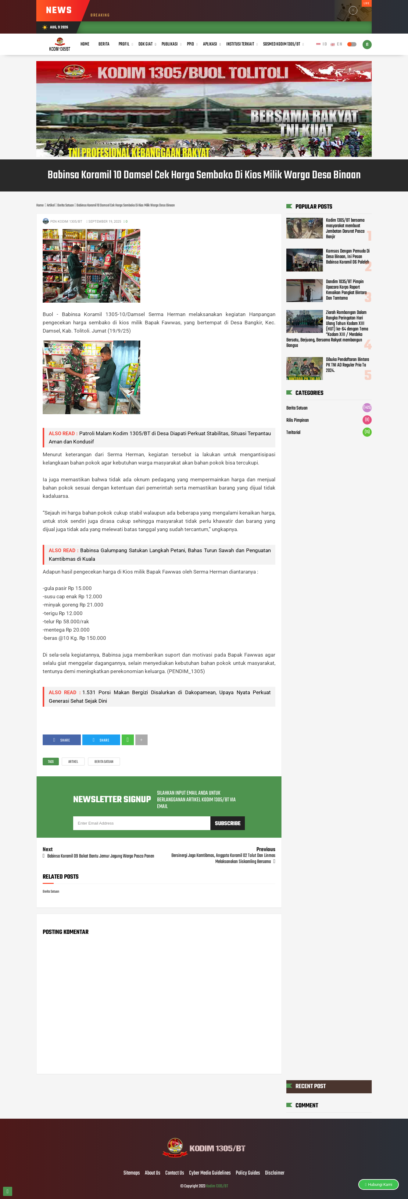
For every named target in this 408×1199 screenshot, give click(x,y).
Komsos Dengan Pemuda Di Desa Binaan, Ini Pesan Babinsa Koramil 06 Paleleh (348, 256)
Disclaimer (275, 1173)
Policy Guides (248, 1173)
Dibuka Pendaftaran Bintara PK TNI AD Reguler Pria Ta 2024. (347, 365)
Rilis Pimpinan (297, 421)
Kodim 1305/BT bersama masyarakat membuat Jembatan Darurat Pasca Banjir (345, 229)
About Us (152, 1173)
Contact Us (174, 1173)
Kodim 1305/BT (217, 1186)
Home (85, 44)
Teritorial (293, 433)
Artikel (73, 762)
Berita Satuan (104, 762)
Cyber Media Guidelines (210, 1173)
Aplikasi (210, 44)
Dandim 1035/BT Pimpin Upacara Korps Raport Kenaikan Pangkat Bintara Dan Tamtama (346, 290)
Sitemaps (131, 1173)
